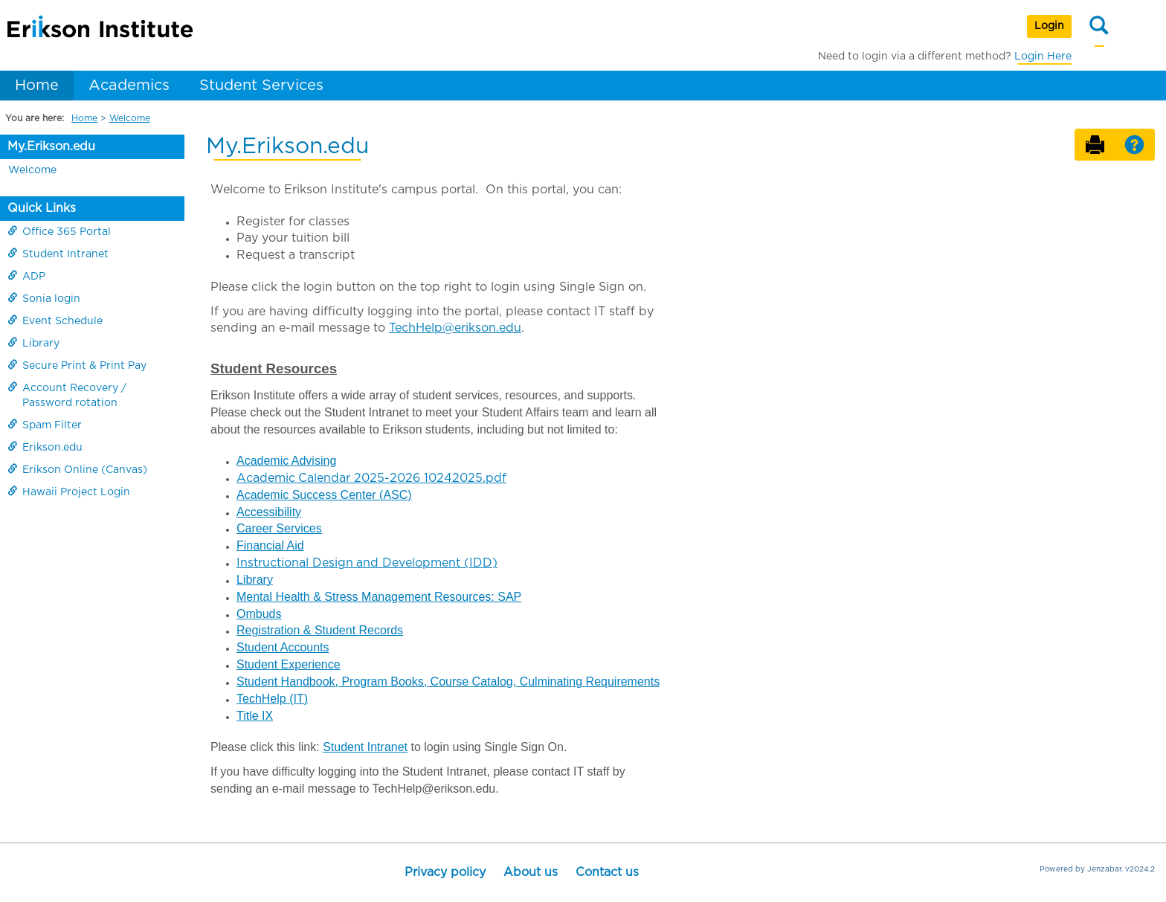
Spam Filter (44, 425)
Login (1049, 26)
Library (33, 343)
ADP (26, 276)
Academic (264, 460)
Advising (314, 460)
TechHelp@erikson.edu (455, 328)
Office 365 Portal (59, 231)
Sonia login (43, 298)
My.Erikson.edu (51, 146)
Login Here (1043, 56)
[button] (1134, 145)
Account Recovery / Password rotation (66, 394)
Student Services (261, 85)
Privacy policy (445, 872)
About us (530, 872)
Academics (129, 85)
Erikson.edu (45, 447)
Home (37, 85)
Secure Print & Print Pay (76, 365)
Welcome (129, 118)
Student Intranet (58, 254)
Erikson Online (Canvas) (77, 469)
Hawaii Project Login (68, 491)
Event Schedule (55, 320)
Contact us (607, 872)
